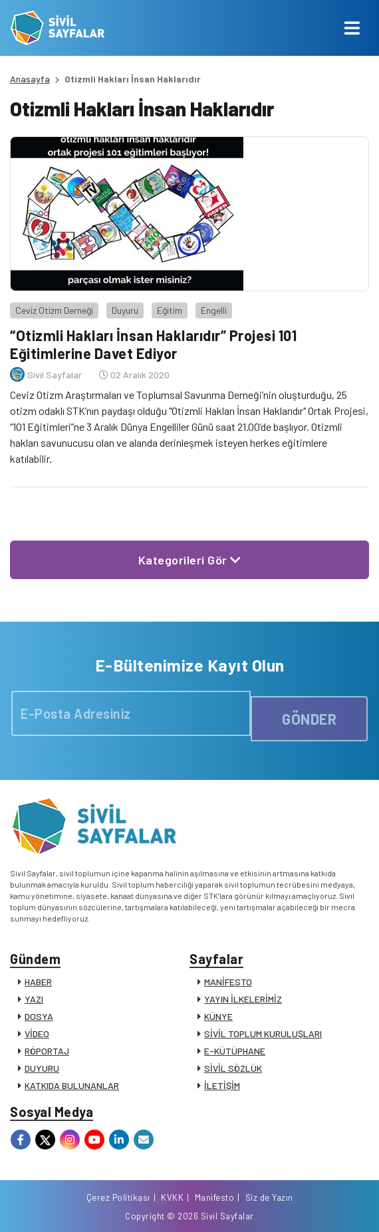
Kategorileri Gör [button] (189, 560)
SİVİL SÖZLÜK (233, 1068)
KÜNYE (218, 1016)
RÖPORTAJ (47, 1050)
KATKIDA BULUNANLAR (72, 1085)
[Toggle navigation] (352, 28)
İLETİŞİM (222, 1085)
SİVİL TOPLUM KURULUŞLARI (263, 1033)
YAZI (34, 999)
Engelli (214, 310)
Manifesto (215, 1197)
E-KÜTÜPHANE (234, 1050)
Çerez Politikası (118, 1197)
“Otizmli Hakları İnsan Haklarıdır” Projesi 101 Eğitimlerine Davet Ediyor (153, 343)
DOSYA (39, 1016)
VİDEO (37, 1033)
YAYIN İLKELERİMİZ (243, 999)
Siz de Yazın (269, 1197)
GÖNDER (309, 718)
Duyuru (125, 310)
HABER (38, 981)
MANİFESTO (228, 981)
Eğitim (169, 310)
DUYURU (42, 1068)
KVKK (172, 1197)
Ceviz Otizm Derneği (54, 310)
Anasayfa (30, 78)
